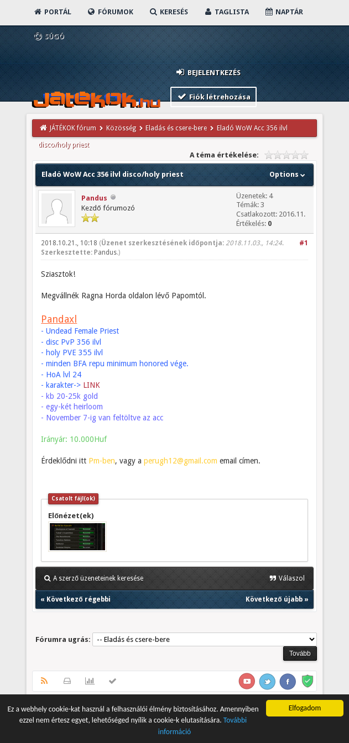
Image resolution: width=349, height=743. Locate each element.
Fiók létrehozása (213, 96)
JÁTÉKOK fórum (73, 128)
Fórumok (109, 12)
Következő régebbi (78, 599)
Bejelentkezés (208, 72)
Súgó (48, 36)
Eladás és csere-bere (176, 128)
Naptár (283, 12)
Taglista (226, 12)
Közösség (121, 128)
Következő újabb (274, 599)
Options (288, 174)
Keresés (168, 12)
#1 (303, 243)
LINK (91, 385)
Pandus (94, 198)
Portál (52, 12)
